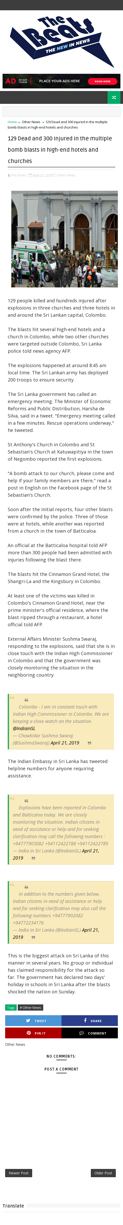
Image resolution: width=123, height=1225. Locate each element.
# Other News (30, 1007)
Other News (31, 122)
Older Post (103, 1172)
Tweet (36, 1020)
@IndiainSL (24, 728)
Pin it (36, 1033)
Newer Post (19, 1172)
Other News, (66, 175)
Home (12, 122)
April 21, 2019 (65, 743)
